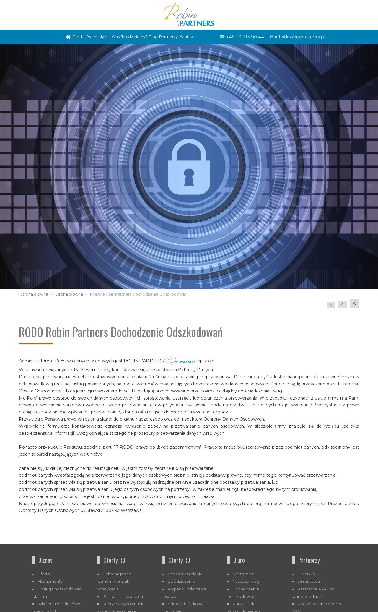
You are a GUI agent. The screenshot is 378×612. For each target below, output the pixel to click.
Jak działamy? (134, 37)
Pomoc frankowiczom (123, 596)
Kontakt (186, 37)
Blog (153, 37)
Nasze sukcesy (246, 581)
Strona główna (34, 294)
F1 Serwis (306, 574)
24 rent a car (309, 581)
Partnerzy (168, 37)
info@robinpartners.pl (300, 37)
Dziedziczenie (181, 581)
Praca (91, 37)
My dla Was (109, 37)
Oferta (78, 37)
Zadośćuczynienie (185, 574)
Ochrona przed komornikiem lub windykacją (114, 581)
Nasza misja (244, 574)
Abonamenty (50, 581)
